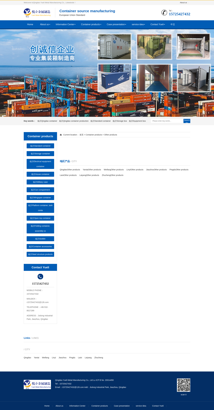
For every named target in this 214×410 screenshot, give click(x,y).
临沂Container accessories (40, 246)
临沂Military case (40, 182)
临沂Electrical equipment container (40, 164)
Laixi (80, 357)
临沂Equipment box (137, 121)
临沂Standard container (100, 121)
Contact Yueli (157, 24)
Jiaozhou (62, 357)
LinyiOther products (135, 170)
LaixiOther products (68, 175)
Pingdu (72, 357)
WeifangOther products (114, 170)
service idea (137, 24)
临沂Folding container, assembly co (40, 228)
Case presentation (116, 24)
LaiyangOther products (89, 175)
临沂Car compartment (40, 190)
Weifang (45, 357)
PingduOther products (179, 170)
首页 (81, 135)
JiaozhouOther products (156, 170)
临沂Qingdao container (47, 121)
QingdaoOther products (70, 170)
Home (30, 24)
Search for (187, 121)
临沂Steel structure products (40, 254)
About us (183, 3)
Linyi (54, 357)
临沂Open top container (40, 218)
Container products (90, 24)
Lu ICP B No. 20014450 (103, 380)
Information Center (65, 24)
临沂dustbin (40, 239)
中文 (173, 24)
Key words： (30, 121)
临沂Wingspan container (40, 197)
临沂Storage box (120, 121)
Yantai (36, 357)
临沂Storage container (40, 154)
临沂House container (40, 174)
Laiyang (88, 357)
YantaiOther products (92, 170)
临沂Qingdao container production (74, 121)
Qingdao (27, 357)
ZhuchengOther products (112, 175)
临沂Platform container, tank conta (40, 207)
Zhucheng (98, 357)
